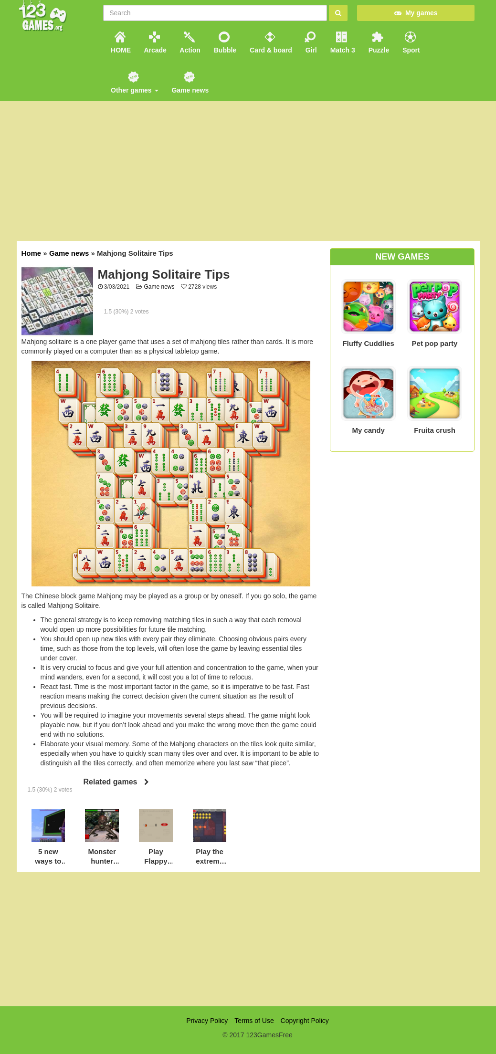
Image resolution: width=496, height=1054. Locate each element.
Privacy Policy (207, 1020)
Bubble (224, 42)
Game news (189, 83)
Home (31, 253)
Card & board (270, 42)
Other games (133, 83)
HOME (120, 42)
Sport (410, 42)
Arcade (154, 42)
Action (189, 42)
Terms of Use (254, 1020)
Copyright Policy (305, 1020)
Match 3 (341, 42)
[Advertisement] (248, 939)
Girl (310, 42)
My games (415, 13)
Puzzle (378, 42)
